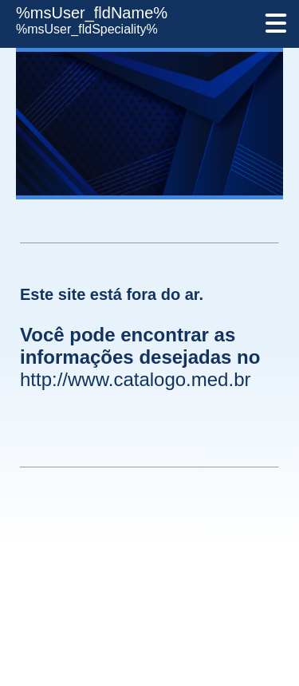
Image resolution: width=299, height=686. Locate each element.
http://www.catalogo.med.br (135, 379)
